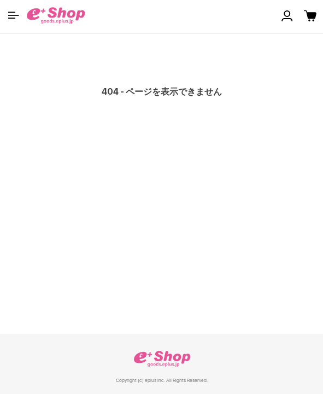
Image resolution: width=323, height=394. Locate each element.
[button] (13, 15)
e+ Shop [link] (162, 358)
